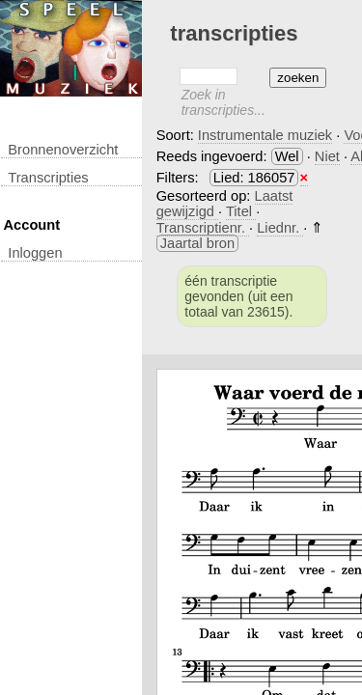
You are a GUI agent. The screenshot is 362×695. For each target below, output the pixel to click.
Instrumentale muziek (265, 135)
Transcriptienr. (202, 228)
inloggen (35, 253)
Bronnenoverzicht (63, 149)
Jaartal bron (197, 243)
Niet (327, 156)
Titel (241, 211)
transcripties (48, 177)
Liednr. (280, 228)
